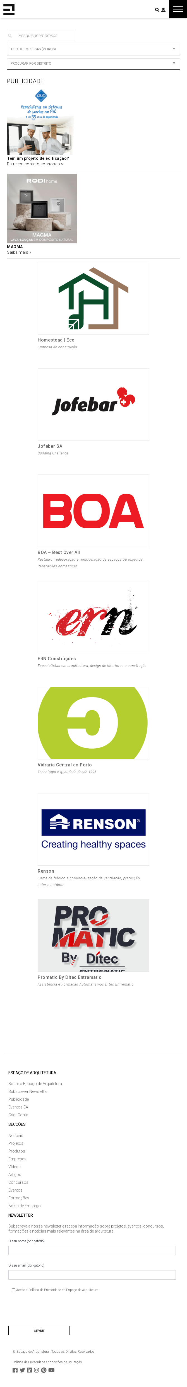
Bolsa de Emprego (24, 1206)
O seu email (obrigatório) (92, 1271)
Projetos (15, 1143)
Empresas (17, 1159)
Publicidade (18, 1099)
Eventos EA (18, 1107)
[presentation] (50, 1311)
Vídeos (14, 1167)
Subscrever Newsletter (28, 1091)
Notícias (15, 1135)
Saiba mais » (19, 252)
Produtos (16, 1151)
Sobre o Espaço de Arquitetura (35, 1083)
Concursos (18, 1182)
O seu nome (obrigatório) (92, 1247)
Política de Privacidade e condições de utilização (47, 1362)
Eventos (15, 1190)
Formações (18, 1198)
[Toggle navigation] (178, 9)
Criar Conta (18, 1115)
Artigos (14, 1174)
